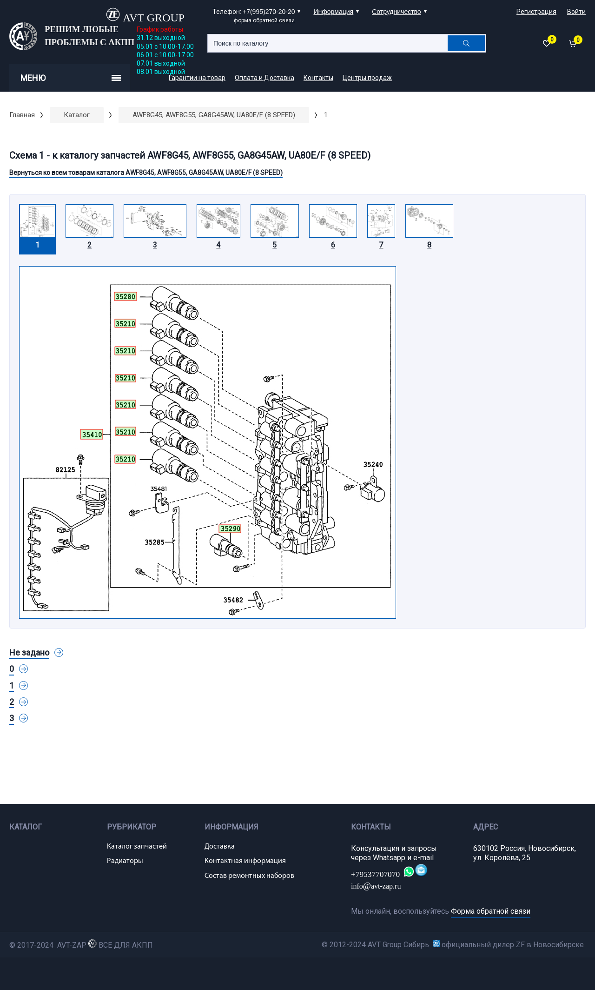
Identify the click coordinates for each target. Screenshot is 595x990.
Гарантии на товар (197, 77)
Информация (333, 11)
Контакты (318, 77)
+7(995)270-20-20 (269, 11)
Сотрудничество (396, 11)
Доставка (220, 846)
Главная (22, 115)
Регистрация (536, 11)
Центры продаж (367, 77)
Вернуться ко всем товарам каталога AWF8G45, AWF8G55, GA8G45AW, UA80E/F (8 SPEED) (146, 172)
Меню (70, 78)
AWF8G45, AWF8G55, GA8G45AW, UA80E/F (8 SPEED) (213, 115)
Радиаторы (125, 861)
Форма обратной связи (490, 911)
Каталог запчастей (137, 846)
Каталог (77, 115)
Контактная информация (245, 861)
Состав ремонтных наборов (249, 876)
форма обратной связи (264, 20)
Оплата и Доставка (264, 77)
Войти (576, 11)
